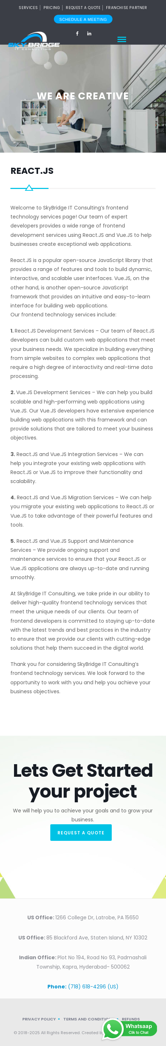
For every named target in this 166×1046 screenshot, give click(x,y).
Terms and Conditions (88, 1019)
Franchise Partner (126, 7)
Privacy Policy (39, 1019)
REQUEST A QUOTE (81, 833)
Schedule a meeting (83, 19)
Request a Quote (83, 7)
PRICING (51, 7)
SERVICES (28, 7)
